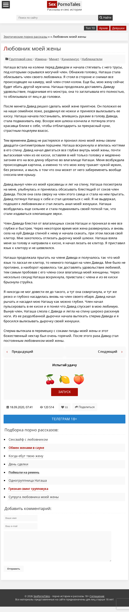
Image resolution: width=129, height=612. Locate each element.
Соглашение (97, 601)
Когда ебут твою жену (26, 456)
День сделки (18, 464)
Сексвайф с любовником (28, 439)
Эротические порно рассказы (25, 37)
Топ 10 (90, 28)
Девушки (118, 28)
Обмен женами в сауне (26, 447)
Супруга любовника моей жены (34, 497)
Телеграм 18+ (64, 418)
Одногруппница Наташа (28, 480)
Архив (103, 28)
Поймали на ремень (24, 472)
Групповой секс (20, 59)
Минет (54, 59)
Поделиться (85, 407)
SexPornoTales (42, 601)
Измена (41, 59)
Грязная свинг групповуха (28, 488)
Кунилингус (70, 59)
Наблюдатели (92, 59)
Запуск (64, 392)
